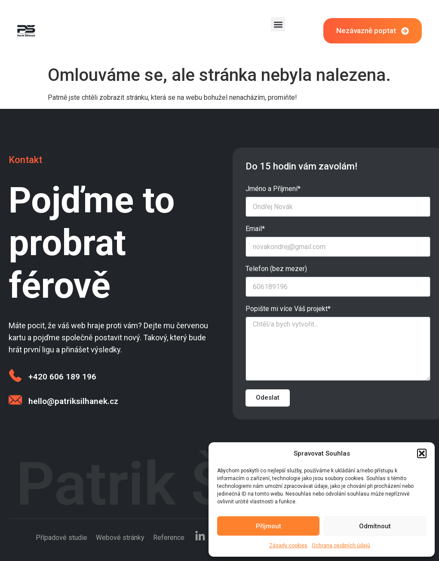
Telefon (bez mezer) (276, 269)
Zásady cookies (288, 546)
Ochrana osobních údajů (341, 546)
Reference (168, 537)
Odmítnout (375, 526)
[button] (422, 453)
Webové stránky (120, 537)
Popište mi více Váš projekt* (288, 309)
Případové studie (61, 537)
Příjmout (268, 526)
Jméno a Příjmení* (273, 189)
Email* (255, 229)
